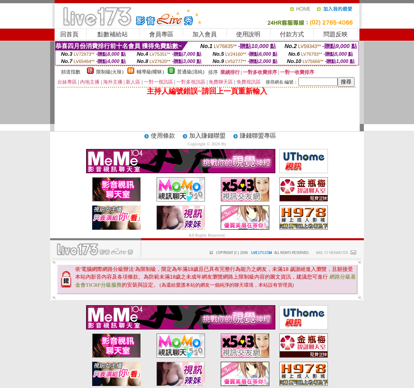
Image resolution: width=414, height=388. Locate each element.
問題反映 (335, 34)
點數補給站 (112, 34)
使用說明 (248, 34)
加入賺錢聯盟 (207, 135)
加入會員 (204, 34)
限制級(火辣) (110, 72)
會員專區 (161, 34)
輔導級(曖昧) (150, 72)
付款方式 (292, 34)
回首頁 (69, 34)
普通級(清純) (191, 72)
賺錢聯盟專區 (258, 135)
